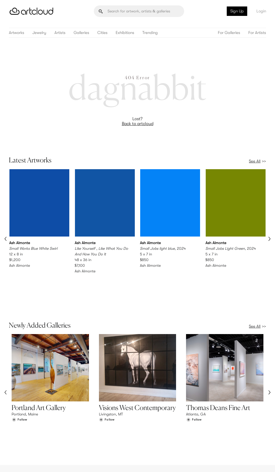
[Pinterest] (211, 462)
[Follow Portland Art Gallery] (19, 385)
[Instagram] (199, 462)
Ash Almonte (19, 265)
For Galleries (229, 33)
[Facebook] (223, 462)
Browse (18, 428)
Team (215, 428)
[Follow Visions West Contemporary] (107, 385)
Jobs (215, 434)
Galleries (81, 33)
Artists (60, 33)
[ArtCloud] (31, 11)
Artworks (16, 33)
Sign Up (237, 11)
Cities (102, 33)
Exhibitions (125, 33)
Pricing (84, 434)
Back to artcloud (137, 123)
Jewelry (39, 33)
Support (85, 439)
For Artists (257, 33)
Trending (150, 33)
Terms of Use (31, 464)
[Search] (139, 11)
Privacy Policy (53, 464)
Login (261, 11)
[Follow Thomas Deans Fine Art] (194, 385)
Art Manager (155, 439)
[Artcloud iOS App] (246, 461)
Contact (218, 439)
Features (85, 428)
